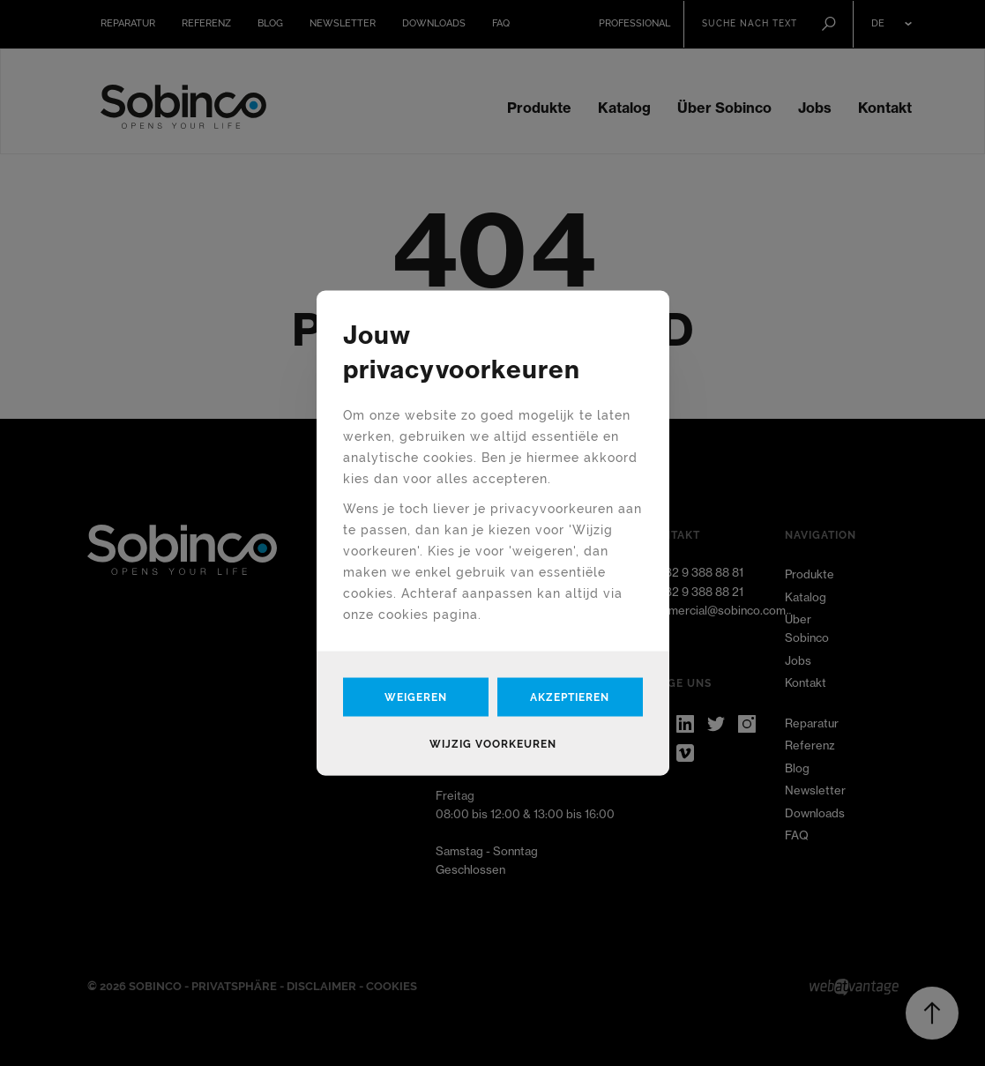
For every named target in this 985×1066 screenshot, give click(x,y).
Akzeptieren (569, 697)
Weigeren (415, 697)
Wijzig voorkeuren (492, 744)
